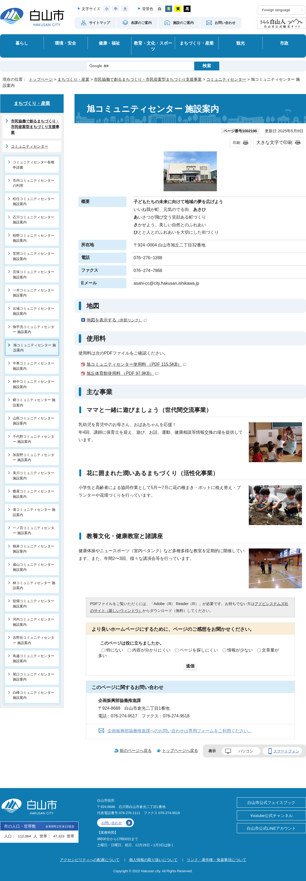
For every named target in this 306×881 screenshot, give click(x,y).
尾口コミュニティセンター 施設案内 (33, 676)
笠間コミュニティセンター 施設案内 (33, 256)
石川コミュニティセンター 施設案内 (33, 219)
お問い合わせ (111, 823)
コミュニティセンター (226, 79)
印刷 (236, 143)
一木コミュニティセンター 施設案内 (33, 292)
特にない (114, 650)
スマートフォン (286, 751)
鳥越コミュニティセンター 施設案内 (33, 658)
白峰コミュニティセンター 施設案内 (33, 695)
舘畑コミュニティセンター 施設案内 (33, 603)
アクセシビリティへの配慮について (89, 860)
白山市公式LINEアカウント (271, 828)
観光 (240, 43)
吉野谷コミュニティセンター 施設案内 (33, 640)
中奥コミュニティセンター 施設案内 (33, 365)
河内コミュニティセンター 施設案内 (33, 621)
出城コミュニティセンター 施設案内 (33, 311)
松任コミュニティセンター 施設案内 (33, 201)
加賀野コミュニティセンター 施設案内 (33, 457)
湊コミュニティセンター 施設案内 (34, 512)
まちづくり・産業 (197, 43)
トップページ (41, 79)
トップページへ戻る (180, 750)
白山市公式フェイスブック (271, 802)
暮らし (21, 43)
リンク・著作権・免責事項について (216, 860)
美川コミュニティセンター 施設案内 (33, 475)
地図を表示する (116, 320)
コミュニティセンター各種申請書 (33, 164)
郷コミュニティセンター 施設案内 (34, 402)
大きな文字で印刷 (274, 142)
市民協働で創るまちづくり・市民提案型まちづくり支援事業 (148, 79)
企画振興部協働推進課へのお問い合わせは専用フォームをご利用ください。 (179, 731)
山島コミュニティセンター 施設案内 (33, 420)
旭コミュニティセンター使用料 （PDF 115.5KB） (136, 364)
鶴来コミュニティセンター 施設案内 (33, 548)
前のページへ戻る (136, 750)
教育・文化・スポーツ (153, 46)
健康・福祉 (109, 43)
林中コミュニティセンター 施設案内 (33, 384)
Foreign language (276, 10)
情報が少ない (240, 650)
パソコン (245, 751)
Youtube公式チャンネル (271, 815)
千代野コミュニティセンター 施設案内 (33, 439)
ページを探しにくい (199, 650)
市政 (284, 43)
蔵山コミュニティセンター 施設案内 (33, 567)
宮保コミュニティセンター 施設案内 (33, 274)
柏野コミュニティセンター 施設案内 (33, 237)
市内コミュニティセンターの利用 (33, 183)
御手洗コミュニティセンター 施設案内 (33, 329)
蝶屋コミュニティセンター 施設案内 (33, 493)
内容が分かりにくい (151, 650)
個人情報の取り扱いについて (153, 860)
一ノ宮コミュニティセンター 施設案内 (33, 530)
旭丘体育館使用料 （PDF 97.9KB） (122, 373)
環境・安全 (65, 43)
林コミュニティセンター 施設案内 (34, 585)
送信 (190, 666)
